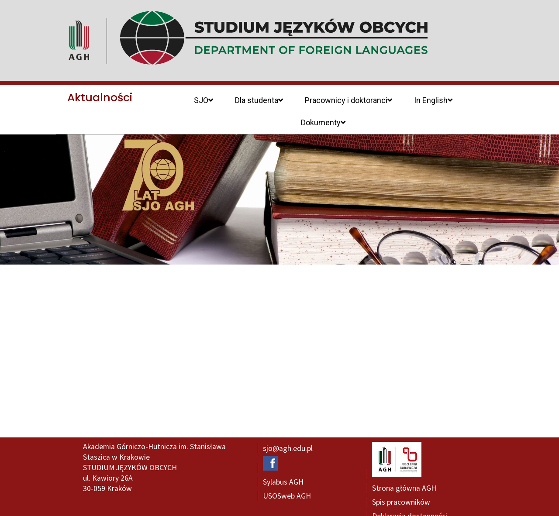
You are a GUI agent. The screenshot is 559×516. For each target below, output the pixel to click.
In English (433, 100)
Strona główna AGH (404, 466)
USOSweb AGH (287, 474)
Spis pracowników (401, 480)
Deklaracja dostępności (409, 494)
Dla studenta (259, 100)
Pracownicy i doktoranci (348, 100)
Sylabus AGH (283, 460)
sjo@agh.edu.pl (288, 426)
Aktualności (99, 97)
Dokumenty (323, 122)
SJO (203, 100)
